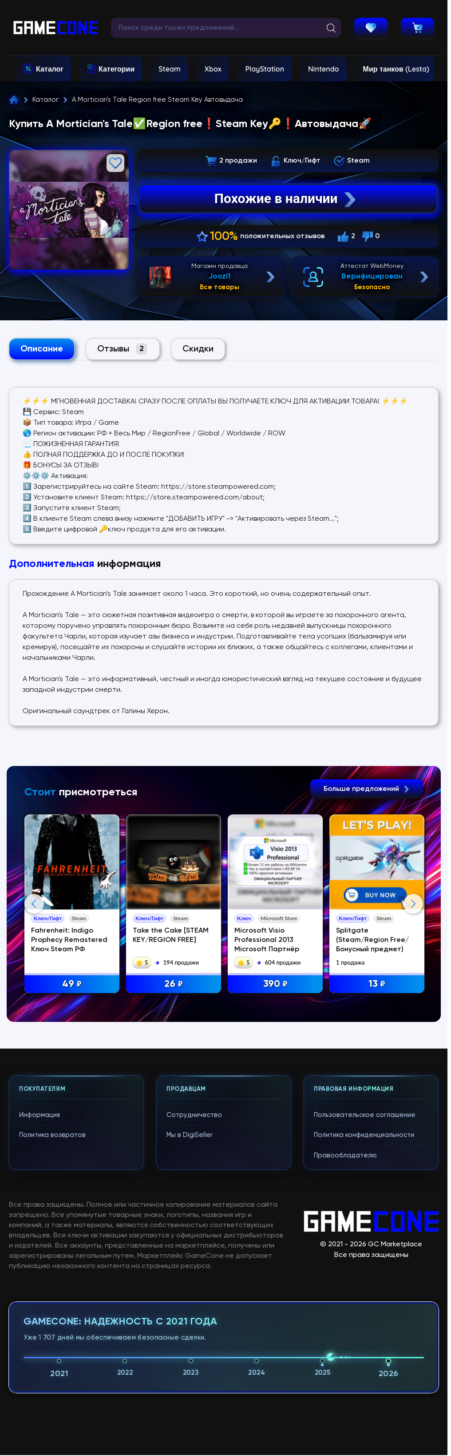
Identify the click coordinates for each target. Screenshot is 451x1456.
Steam (169, 68)
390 (275, 984)
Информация (39, 1293)
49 (72, 984)
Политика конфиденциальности (364, 1313)
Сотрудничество (194, 1293)
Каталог (49, 68)
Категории (117, 68)
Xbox (213, 68)
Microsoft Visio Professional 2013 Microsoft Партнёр (266, 940)
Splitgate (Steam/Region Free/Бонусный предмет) (372, 940)
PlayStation (264, 68)
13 (376, 984)
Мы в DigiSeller (189, 1313)
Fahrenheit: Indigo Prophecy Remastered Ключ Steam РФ (69, 940)
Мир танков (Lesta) (396, 68)
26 (173, 984)
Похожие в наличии (286, 198)
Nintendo (323, 68)
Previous (34, 993)
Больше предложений (367, 789)
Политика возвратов (52, 1313)
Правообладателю (345, 1334)
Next (413, 993)
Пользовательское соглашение (364, 1293)
